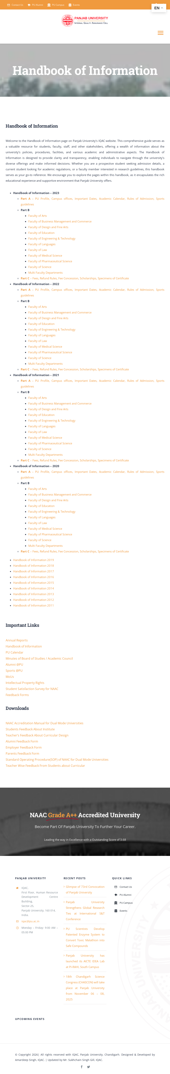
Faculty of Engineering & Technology (51, 238)
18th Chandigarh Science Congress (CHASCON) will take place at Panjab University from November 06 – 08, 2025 (85, 988)
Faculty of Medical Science (45, 255)
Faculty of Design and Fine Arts (48, 227)
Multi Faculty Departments (45, 272)
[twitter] (88, 1066)
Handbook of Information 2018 (33, 565)
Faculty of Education (41, 233)
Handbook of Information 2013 (33, 594)
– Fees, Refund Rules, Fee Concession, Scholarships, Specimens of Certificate (75, 278)
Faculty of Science (39, 267)
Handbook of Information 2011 (33, 605)
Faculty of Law (37, 250)
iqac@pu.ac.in (30, 921)
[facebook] (81, 1066)
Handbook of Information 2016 (33, 577)
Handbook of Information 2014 (33, 588)
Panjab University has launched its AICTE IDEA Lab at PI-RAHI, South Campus (85, 961)
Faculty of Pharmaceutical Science (50, 261)
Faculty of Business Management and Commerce (60, 221)
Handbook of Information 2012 (33, 600)
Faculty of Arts (37, 216)
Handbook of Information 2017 (33, 571)
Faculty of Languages (41, 244)
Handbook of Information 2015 (33, 583)
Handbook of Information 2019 (33, 560)
